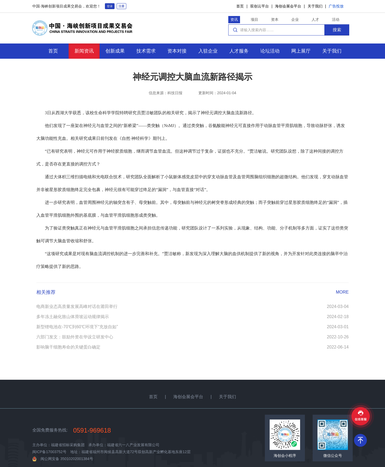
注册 (121, 6)
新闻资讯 (84, 51)
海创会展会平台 (288, 6)
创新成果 (115, 51)
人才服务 (239, 51)
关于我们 (315, 6)
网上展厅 (301, 51)
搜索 (337, 29)
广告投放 (336, 6)
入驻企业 (208, 51)
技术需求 (146, 51)
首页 (240, 6)
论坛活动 (270, 51)
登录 (110, 6)
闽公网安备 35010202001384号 (67, 459)
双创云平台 (259, 6)
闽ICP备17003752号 (49, 452)
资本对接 (177, 51)
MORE (342, 292)
